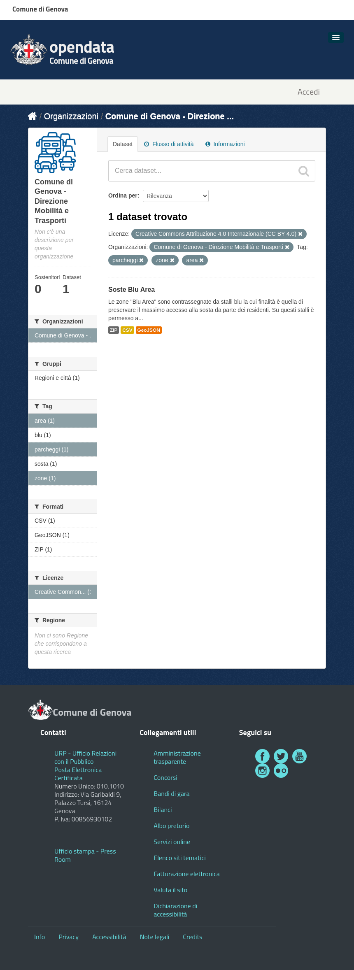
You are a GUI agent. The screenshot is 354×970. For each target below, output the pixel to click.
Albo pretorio (171, 825)
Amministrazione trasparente (177, 757)
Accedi (309, 92)
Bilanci (163, 809)
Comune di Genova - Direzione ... (169, 116)
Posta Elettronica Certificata (78, 774)
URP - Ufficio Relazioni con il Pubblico (85, 757)
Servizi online (172, 842)
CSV (127, 330)
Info (39, 937)
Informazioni (225, 144)
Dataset (123, 144)
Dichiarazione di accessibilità (175, 910)
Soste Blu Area (131, 289)
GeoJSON (148, 330)
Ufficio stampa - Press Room (85, 855)
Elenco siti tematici (179, 858)
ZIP (113, 330)
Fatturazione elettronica (187, 874)
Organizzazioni (71, 116)
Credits (192, 937)
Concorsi (165, 777)
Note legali (155, 937)
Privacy (68, 937)
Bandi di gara (171, 793)
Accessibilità (109, 937)
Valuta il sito (170, 890)
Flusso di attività (168, 144)
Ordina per (122, 195)
